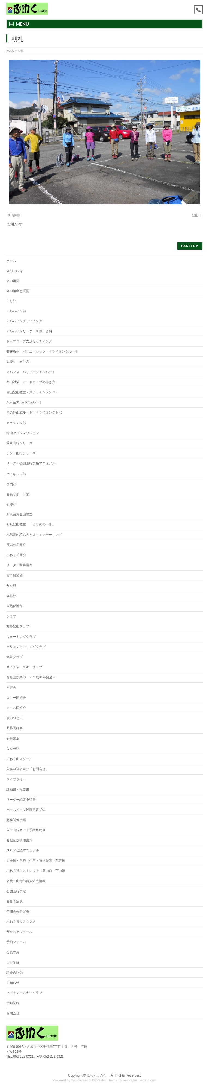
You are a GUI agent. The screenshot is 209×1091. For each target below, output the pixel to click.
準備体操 (13, 215)
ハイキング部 (16, 474)
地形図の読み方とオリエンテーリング (34, 535)
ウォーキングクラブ (21, 637)
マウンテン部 (16, 423)
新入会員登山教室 (19, 514)
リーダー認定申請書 (21, 800)
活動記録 (12, 1003)
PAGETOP (189, 246)
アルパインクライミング (24, 321)
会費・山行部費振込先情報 (26, 881)
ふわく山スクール (19, 759)
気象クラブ (14, 657)
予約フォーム (16, 942)
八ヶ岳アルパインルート (24, 402)
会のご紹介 (14, 271)
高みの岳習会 (16, 545)
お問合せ (12, 1013)
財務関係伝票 (16, 820)
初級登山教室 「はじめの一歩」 (30, 524)
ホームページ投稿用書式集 (26, 810)
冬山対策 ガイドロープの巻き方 (30, 382)
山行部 (11, 301)
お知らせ (12, 983)
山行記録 (12, 962)
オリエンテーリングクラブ (26, 647)
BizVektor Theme (104, 1080)
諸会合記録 (14, 972)
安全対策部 (14, 575)
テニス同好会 (16, 708)
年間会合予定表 (17, 911)
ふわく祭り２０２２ (21, 922)
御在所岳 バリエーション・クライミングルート (42, 351)
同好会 (11, 687)
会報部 (11, 596)
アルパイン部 (16, 311)
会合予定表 (14, 901)
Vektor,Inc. (131, 1080)
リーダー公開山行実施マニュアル (30, 463)
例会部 (11, 586)
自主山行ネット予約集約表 (26, 830)
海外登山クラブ (17, 626)
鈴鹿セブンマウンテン (22, 433)
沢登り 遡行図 (17, 361)
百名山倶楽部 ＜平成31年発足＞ (31, 677)
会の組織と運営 (17, 291)
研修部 (11, 504)
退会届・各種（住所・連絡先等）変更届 (35, 861)
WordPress (79, 1080)
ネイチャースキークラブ (24, 667)
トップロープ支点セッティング (29, 341)
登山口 (197, 215)
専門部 (11, 484)
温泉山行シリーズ (19, 443)
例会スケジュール (19, 932)
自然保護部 (14, 606)
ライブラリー (16, 779)
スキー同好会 (16, 698)
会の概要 (12, 281)
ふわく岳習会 (16, 555)
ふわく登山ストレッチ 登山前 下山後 (35, 871)
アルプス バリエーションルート (30, 372)
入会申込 (12, 749)
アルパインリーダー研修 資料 (29, 331)
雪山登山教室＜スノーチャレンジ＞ (32, 392)
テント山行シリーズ (21, 453)
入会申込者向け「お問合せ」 (27, 769)
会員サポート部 (17, 494)
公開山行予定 (16, 891)
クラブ (11, 616)
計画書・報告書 (17, 789)
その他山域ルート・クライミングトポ (34, 412)
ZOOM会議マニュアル (22, 850)
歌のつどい (14, 718)
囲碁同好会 (14, 728)
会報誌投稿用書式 (19, 840)
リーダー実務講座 (19, 565)
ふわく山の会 (98, 1075)
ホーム (11, 261)
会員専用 (12, 952)
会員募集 (12, 739)
